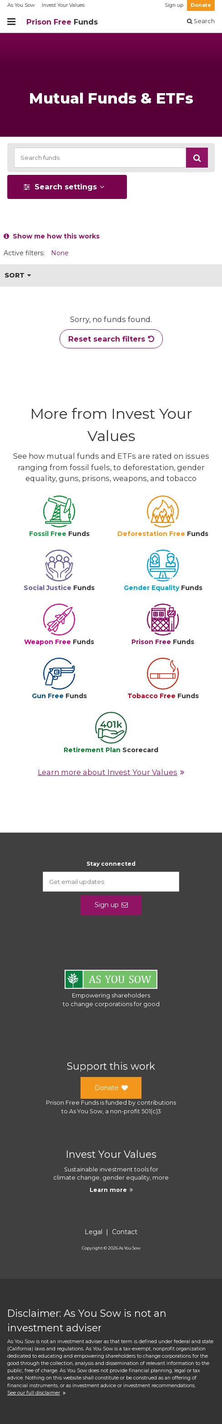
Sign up (174, 5)
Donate (201, 5)
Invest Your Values (63, 5)
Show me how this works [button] (52, 236)
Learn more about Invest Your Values (111, 772)
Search (201, 21)
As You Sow (21, 5)
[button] (197, 158)
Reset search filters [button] (111, 338)
